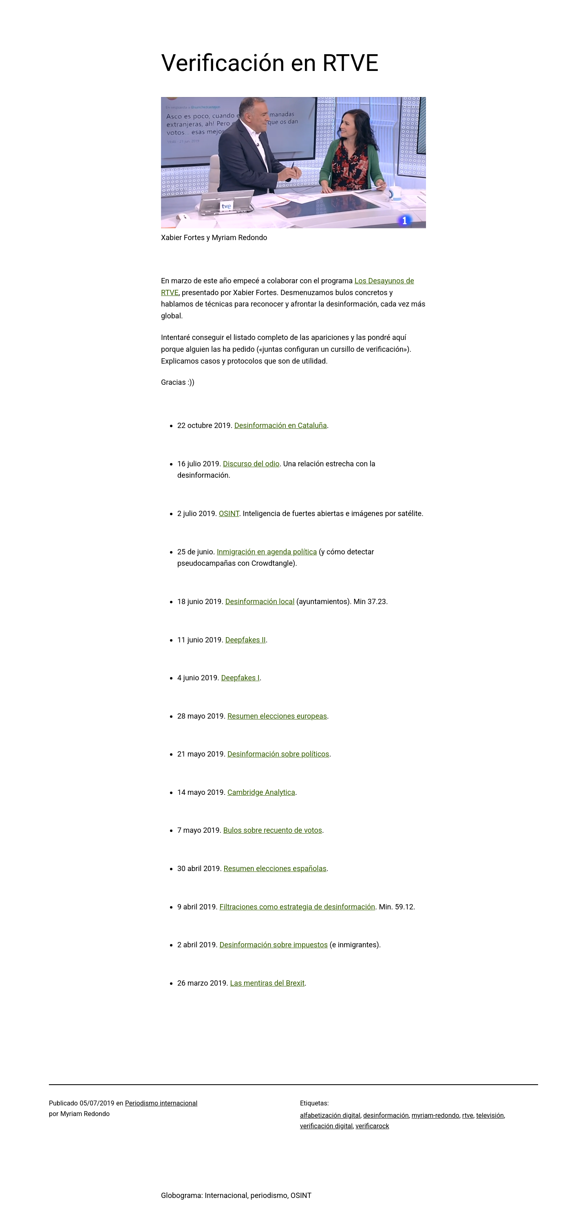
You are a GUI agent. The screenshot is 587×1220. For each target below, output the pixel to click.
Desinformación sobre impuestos (273, 944)
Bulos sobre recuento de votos (272, 830)
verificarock (372, 1126)
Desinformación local (260, 601)
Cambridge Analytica (261, 792)
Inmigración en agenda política (267, 551)
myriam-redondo (435, 1115)
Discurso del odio (251, 463)
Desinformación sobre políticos (278, 754)
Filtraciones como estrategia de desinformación (297, 906)
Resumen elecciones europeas (277, 716)
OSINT (229, 513)
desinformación (386, 1115)
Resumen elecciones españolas (275, 868)
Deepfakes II (245, 639)
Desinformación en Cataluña (280, 425)
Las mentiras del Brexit (267, 983)
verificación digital (326, 1126)
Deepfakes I (240, 677)
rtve (467, 1115)
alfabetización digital (330, 1115)
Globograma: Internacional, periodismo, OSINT (236, 1195)
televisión (490, 1115)
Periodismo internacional (161, 1103)
